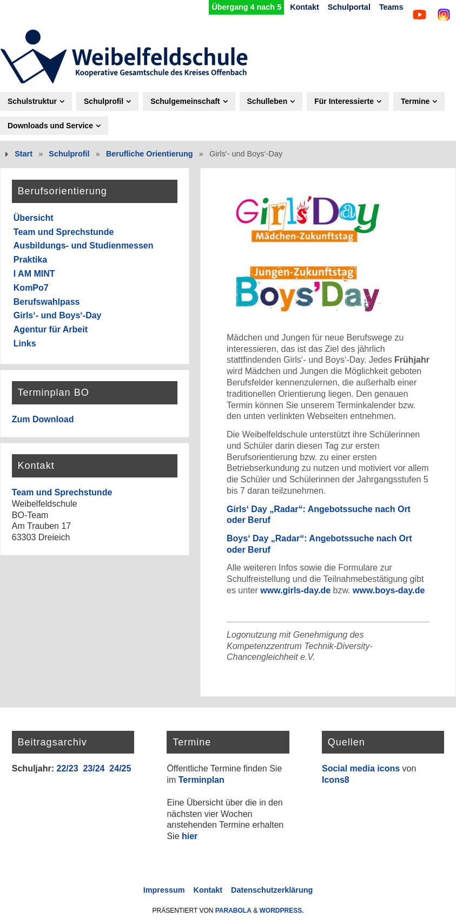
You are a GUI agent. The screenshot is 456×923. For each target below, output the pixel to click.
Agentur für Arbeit (51, 329)
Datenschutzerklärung (272, 890)
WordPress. (282, 910)
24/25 (120, 768)
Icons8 (335, 779)
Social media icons (361, 768)
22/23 (67, 768)
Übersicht (34, 217)
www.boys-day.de (389, 590)
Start (23, 153)
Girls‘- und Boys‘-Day (58, 315)
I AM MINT (34, 273)
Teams (391, 7)
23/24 (93, 768)
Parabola (233, 910)
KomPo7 (31, 287)
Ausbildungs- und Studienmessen (84, 245)
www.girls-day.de (295, 590)
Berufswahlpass (47, 301)
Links (25, 343)
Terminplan (201, 779)
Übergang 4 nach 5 (246, 7)
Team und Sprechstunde (64, 232)
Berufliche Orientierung (149, 153)
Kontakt (304, 7)
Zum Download (43, 419)
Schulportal (349, 7)
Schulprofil (69, 153)
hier (189, 836)
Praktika (30, 259)
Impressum (164, 890)
